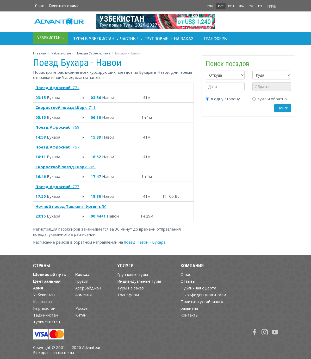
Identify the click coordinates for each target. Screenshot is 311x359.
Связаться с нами (63, 5)
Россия (81, 308)
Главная (40, 53)
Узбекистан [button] (50, 37)
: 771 (57, 87)
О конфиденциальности (203, 294)
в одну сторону (223, 98)
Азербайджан (88, 287)
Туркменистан (46, 321)
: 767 (57, 147)
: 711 (65, 107)
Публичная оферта (198, 287)
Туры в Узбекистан (93, 38)
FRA (241, 6)
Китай (80, 315)
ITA (260, 6)
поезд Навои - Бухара (144, 242)
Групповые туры (132, 274)
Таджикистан (45, 315)
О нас (39, 5)
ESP (250, 6)
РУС (220, 6)
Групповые (156, 38)
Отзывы (188, 281)
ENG (210, 6)
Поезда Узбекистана (93, 53)
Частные (129, 38)
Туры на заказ (130, 287)
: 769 (57, 127)
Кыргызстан (44, 308)
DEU (231, 6)
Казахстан (42, 301)
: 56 (71, 206)
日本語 (271, 6)
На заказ (184, 38)
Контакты (189, 315)
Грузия (81, 281)
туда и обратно (269, 98)
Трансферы (215, 38)
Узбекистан (61, 53)
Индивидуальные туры (139, 281)
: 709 (65, 166)
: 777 (57, 186)
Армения (83, 294)
